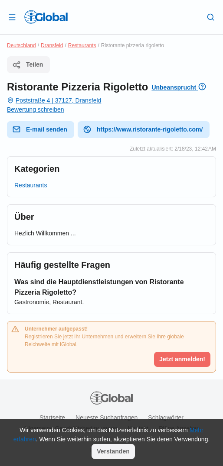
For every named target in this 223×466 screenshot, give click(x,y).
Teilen (27, 65)
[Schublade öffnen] (12, 17)
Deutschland (21, 45)
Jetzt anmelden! (182, 359)
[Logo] (46, 17)
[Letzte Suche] (211, 17)
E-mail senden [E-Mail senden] (39, 129)
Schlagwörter (166, 417)
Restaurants (82, 45)
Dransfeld (52, 45)
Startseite (52, 417)
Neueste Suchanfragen (106, 417)
